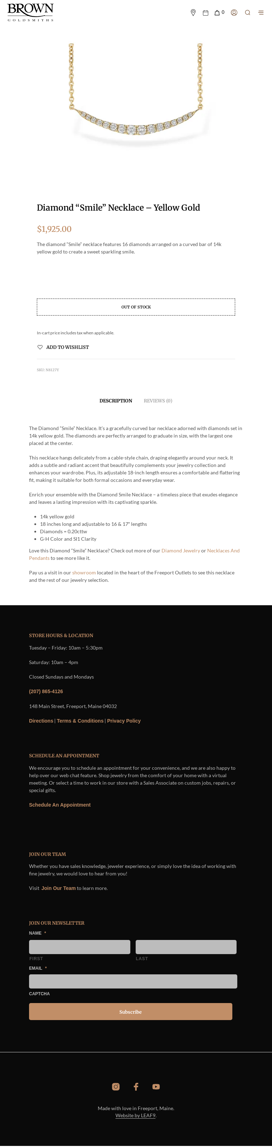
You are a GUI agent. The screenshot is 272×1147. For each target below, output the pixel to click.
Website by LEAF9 (135, 1116)
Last (142, 959)
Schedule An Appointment (60, 805)
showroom (83, 573)
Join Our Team (58, 889)
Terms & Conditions (80, 721)
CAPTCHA (39, 994)
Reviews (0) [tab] (158, 402)
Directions (41, 721)
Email (38, 969)
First (36, 959)
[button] (219, 12)
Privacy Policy (124, 721)
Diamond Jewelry (181, 552)
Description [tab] (116, 402)
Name (37, 933)
